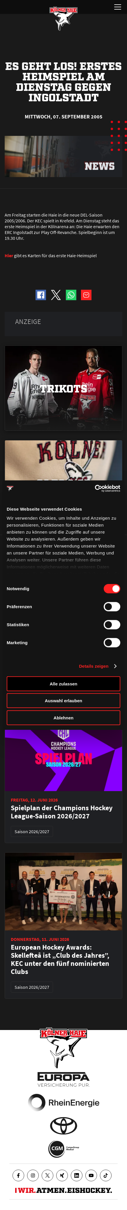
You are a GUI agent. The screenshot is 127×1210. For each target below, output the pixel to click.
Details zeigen (93, 666)
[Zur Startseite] (63, 19)
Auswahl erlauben (63, 700)
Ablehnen (63, 717)
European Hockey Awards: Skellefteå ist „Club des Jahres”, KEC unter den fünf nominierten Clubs (60, 959)
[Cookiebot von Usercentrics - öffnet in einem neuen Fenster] (94, 488)
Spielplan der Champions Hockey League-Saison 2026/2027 (62, 812)
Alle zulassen (63, 683)
